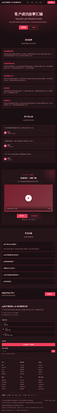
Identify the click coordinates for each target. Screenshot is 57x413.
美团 (29, 395)
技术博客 (40, 371)
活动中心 (4, 388)
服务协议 (40, 380)
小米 (35, 395)
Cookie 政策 (41, 384)
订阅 (53, 351)
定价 (3, 369)
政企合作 (22, 371)
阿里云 (16, 395)
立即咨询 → (51, 2)
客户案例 (4, 384)
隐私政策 (40, 382)
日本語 (54, 400)
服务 (32, 2)
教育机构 (22, 369)
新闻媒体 (22, 388)
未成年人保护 (41, 388)
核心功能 (4, 367)
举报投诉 (40, 386)
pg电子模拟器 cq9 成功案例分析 (11, 2)
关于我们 (22, 380)
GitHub (39, 373)
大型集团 (22, 367)
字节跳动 (24, 395)
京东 (32, 395)
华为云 (20, 395)
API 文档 (40, 365)
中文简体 (46, 400)
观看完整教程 (34, 216)
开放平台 (40, 369)
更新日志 (4, 373)
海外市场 (22, 373)
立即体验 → (22, 215)
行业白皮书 (4, 382)
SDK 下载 (40, 367)
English (50, 400)
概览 (3, 365)
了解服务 (33, 27)
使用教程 (4, 380)
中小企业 (22, 365)
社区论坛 (4, 386)
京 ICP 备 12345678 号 (6, 402)
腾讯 (13, 395)
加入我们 (22, 382)
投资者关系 (22, 386)
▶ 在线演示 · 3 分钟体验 (28, 344)
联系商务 (22, 384)
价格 (36, 2)
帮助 (40, 2)
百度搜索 (9, 395)
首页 (28, 2)
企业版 (3, 371)
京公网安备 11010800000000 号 (18, 402)
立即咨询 (23, 27)
